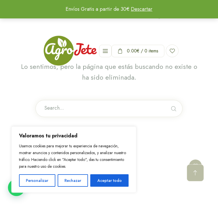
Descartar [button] (141, 9)
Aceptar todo (109, 180)
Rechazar (72, 180)
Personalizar (37, 180)
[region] (73, 159)
